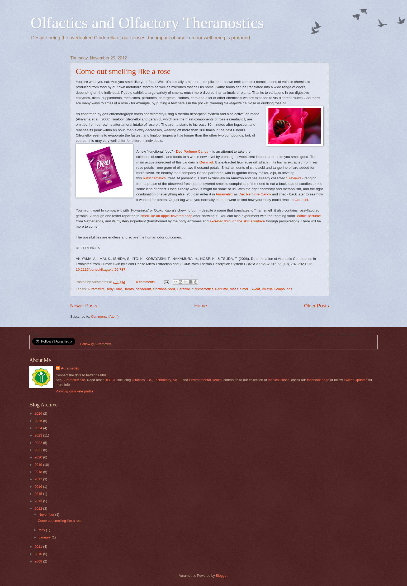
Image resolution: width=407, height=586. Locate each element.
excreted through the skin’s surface (237, 221)
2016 (39, 487)
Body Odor (114, 289)
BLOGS (110, 380)
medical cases (279, 380)
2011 (39, 547)
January (45, 537)
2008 (39, 561)
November (47, 515)
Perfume (221, 289)
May (42, 530)
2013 (39, 501)
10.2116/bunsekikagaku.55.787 (100, 269)
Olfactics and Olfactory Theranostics (147, 22)
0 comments (145, 282)
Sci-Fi (177, 380)
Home (200, 305)
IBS (149, 380)
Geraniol (206, 162)
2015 (39, 494)
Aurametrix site (73, 380)
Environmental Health (205, 380)
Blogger (222, 576)
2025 (39, 421)
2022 (39, 443)
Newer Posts (83, 305)
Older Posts (316, 305)
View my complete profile (74, 391)
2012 (39, 508)
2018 (39, 472)
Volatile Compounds (277, 289)
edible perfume (309, 216)
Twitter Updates (355, 380)
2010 (39, 554)
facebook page (318, 380)
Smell (244, 289)
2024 (39, 428)
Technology (162, 380)
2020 (39, 457)
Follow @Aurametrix (95, 344)
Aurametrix (224, 194)
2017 (39, 479)
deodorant (143, 289)
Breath (129, 289)
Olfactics (138, 380)
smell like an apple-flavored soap (166, 216)
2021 (39, 450)
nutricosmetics (154, 178)
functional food (164, 289)
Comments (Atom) (105, 316)
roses (234, 289)
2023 (39, 435)
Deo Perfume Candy (192, 151)
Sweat (255, 289)
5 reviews (293, 178)
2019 (39, 465)
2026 (39, 413)
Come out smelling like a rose (123, 71)
